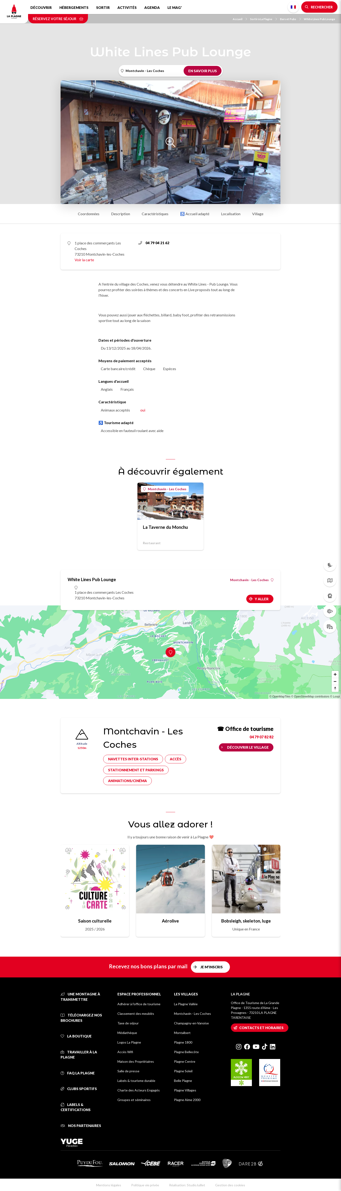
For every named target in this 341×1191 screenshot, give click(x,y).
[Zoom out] (335, 681)
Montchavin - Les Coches (164, 489)
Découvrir (41, 7)
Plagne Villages (185, 1090)
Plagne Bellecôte (186, 1052)
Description (120, 213)
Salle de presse (128, 1071)
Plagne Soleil (183, 1071)
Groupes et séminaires (134, 1100)
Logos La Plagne (129, 1042)
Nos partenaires (81, 1125)
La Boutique (76, 1036)
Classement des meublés (135, 1014)
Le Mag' (174, 7)
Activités (127, 7)
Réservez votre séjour (58, 19)
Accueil (240, 19)
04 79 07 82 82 (261, 737)
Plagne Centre (184, 1061)
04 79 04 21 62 (153, 243)
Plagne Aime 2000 (187, 1100)
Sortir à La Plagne (263, 19)
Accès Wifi (125, 1052)
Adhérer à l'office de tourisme (138, 1004)
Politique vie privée (145, 1185)
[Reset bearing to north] (335, 688)
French (293, 7)
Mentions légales (108, 1185)
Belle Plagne (183, 1081)
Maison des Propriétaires (135, 1061)
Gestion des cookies (230, 1185)
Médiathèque (127, 1033)
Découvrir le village (248, 747)
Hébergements (73, 7)
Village (257, 213)
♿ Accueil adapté (194, 213)
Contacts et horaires (261, 1028)
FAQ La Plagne (78, 1073)
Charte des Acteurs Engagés (138, 1090)
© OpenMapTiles (279, 696)
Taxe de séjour (128, 1023)
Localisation (230, 213)
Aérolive (170, 920)
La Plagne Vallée (186, 1004)
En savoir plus (202, 71)
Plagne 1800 (183, 1042)
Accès (175, 759)
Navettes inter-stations (133, 759)
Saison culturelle (95, 920)
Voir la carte (84, 260)
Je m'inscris (211, 967)
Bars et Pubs (290, 19)
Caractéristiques (155, 213)
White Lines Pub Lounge (319, 19)
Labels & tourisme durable (136, 1081)
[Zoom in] (335, 674)
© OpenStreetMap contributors (310, 696)
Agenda (152, 7)
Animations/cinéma (127, 781)
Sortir (103, 7)
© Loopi (335, 696)
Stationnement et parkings (136, 770)
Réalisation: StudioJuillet (187, 1185)
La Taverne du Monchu (165, 527)
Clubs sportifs (79, 1089)
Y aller (261, 599)
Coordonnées (88, 213)
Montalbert (182, 1033)
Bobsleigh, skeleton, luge (246, 920)
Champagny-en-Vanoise (191, 1023)
